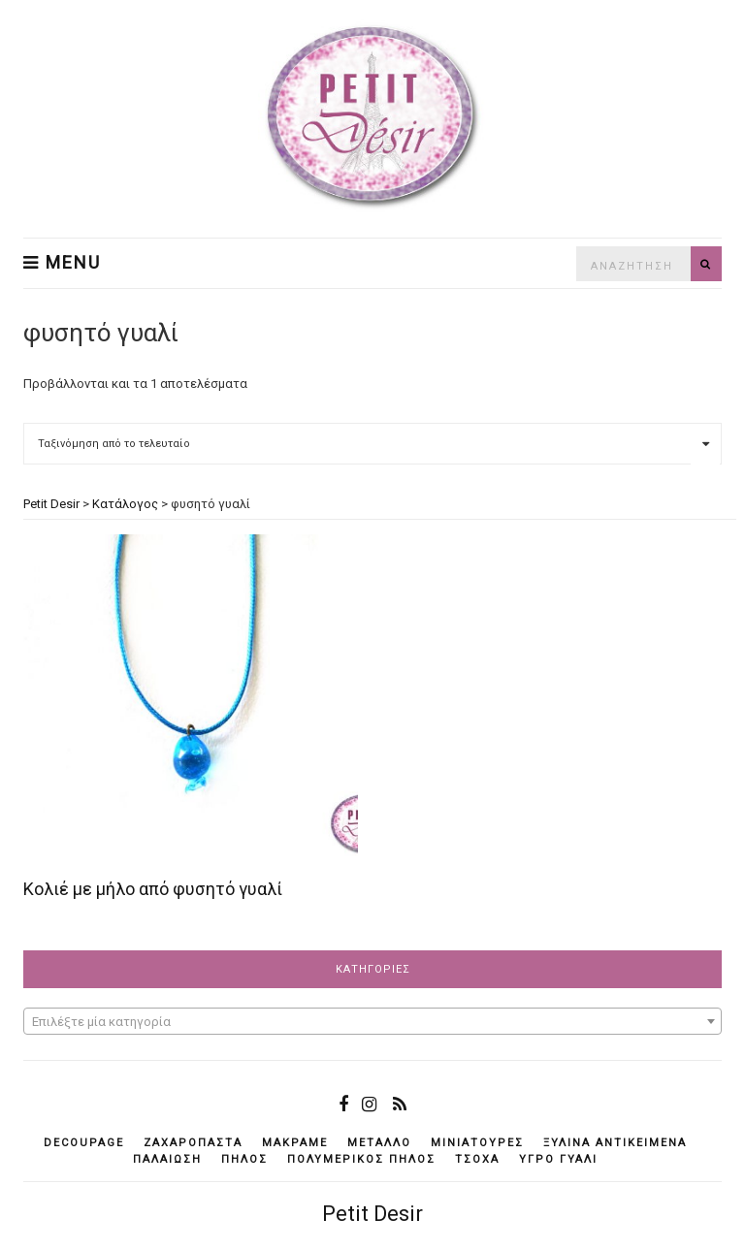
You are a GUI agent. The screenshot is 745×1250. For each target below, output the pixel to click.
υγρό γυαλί (558, 1159)
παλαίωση (167, 1159)
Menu (62, 263)
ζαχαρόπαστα (193, 1143)
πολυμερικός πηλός (361, 1159)
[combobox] (372, 1021)
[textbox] (372, 1022)
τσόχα (477, 1159)
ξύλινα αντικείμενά (615, 1143)
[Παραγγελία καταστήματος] (372, 444)
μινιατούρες (477, 1143)
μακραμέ (295, 1143)
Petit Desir (372, 1214)
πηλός (244, 1159)
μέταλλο (379, 1143)
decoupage (84, 1143)
